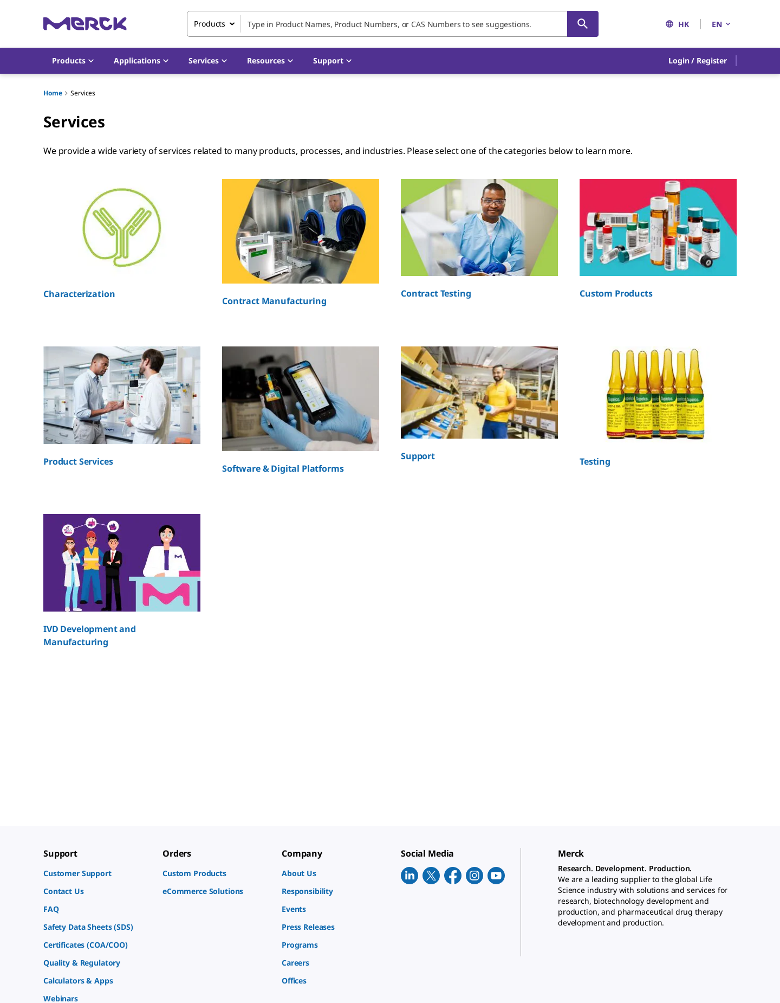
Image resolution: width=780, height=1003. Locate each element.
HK (677, 24)
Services (82, 93)
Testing (595, 461)
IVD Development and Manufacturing (89, 635)
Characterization (79, 294)
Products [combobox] (209, 23)
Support (418, 456)
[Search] (583, 24)
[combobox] (393, 24)
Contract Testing (436, 293)
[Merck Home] (85, 23)
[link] (97, 873)
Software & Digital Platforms (283, 468)
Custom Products (616, 293)
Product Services (78, 461)
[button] (697, 60)
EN (722, 24)
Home (52, 93)
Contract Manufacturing (274, 301)
